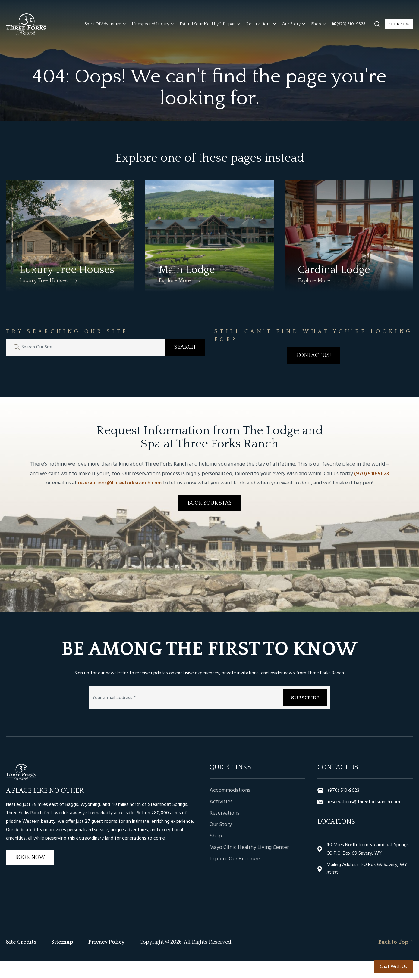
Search (184, 364)
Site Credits (21, 959)
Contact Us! (314, 372)
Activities (221, 818)
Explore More (175, 297)
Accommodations (230, 807)
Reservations (224, 830)
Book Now (393, 27)
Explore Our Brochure (235, 875)
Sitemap (62, 959)
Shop (216, 853)
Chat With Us (393, 967)
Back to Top (395, 959)
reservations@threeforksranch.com (119, 499)
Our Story (221, 841)
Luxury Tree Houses (43, 297)
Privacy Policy (106, 959)
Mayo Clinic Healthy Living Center (249, 864)
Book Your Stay (209, 520)
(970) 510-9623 (371, 490)
